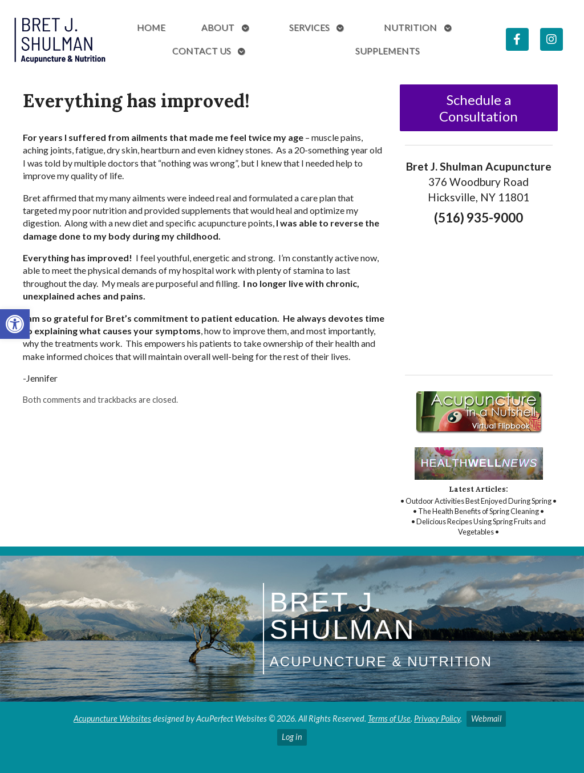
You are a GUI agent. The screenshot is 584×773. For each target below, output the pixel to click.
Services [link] (309, 27)
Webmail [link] (486, 718)
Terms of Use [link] (389, 718)
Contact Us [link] (201, 50)
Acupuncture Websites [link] (112, 718)
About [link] (217, 27)
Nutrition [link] (410, 27)
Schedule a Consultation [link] (478, 107)
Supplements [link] (387, 50)
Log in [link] (292, 737)
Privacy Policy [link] (437, 718)
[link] (15, 324)
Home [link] (151, 27)
